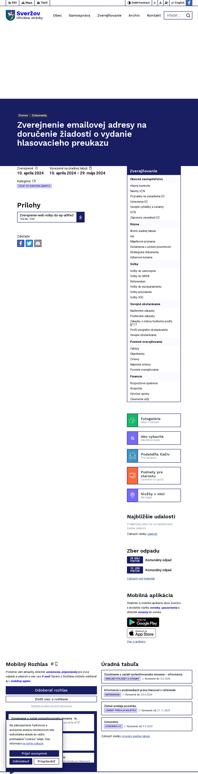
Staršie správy (17, 692)
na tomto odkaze (32, 743)
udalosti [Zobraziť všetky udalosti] (152, 460)
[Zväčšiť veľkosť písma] (166, 3)
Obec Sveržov (99, 764)
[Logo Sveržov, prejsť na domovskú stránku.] (24, 15)
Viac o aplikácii (136, 568)
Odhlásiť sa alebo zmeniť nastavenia (51, 632)
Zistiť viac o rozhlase (51, 625)
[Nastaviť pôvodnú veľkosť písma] (161, 3)
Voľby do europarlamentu (34, 112)
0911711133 (172, 743)
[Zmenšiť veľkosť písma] (155, 3)
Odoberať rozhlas (51, 616)
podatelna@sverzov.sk (178, 747)
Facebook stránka (175, 751)
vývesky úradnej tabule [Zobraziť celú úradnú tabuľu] (136, 662)
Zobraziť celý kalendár (141, 504)
